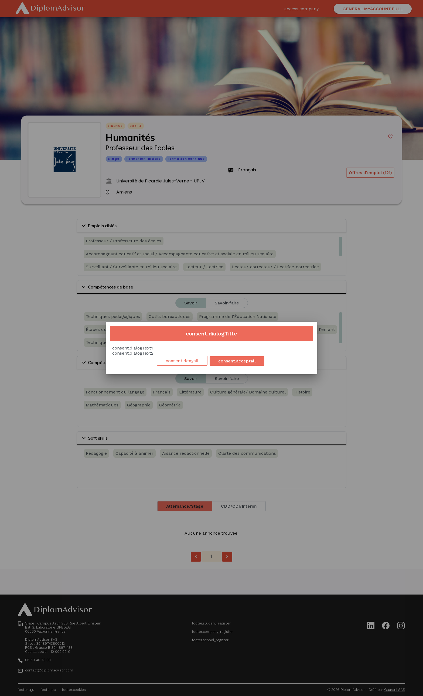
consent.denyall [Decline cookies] (182, 360)
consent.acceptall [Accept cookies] (237, 361)
